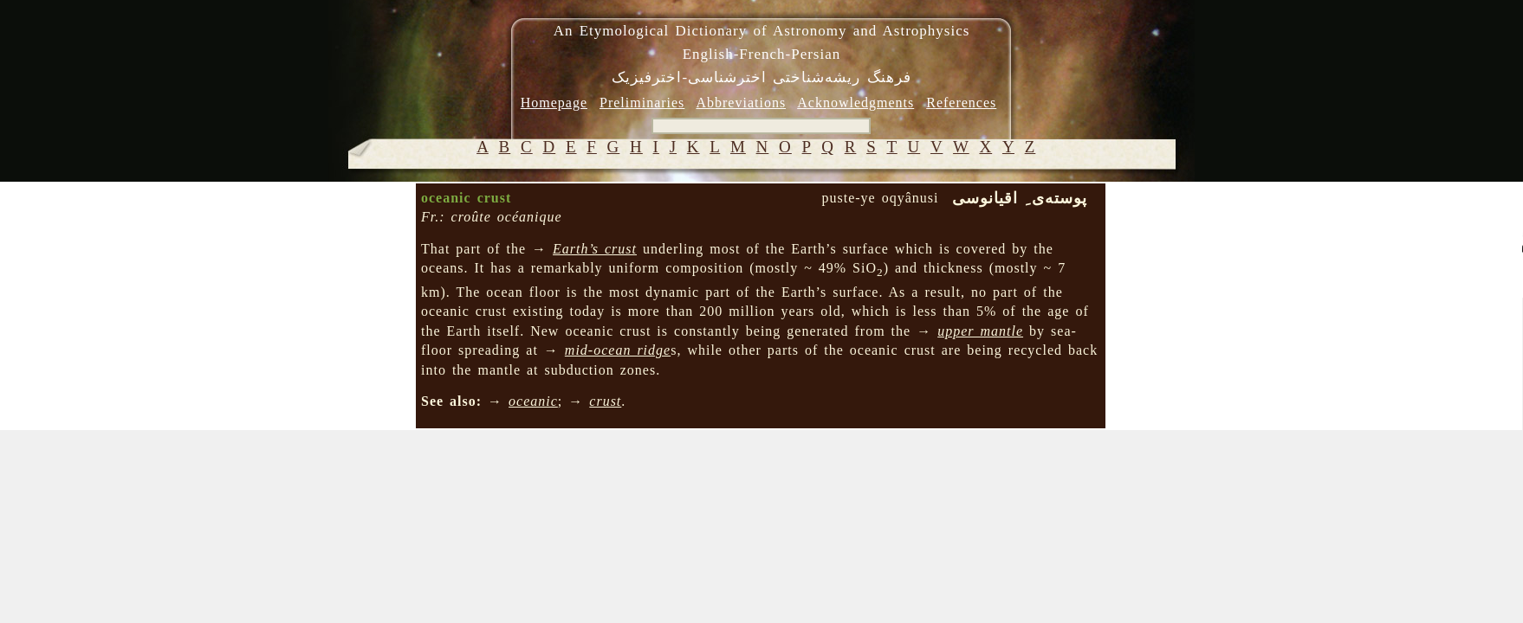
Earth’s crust (595, 248)
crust (605, 401)
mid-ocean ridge (618, 350)
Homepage (554, 102)
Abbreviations (741, 102)
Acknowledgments (855, 102)
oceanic (533, 401)
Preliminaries (641, 102)
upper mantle (980, 331)
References (961, 102)
